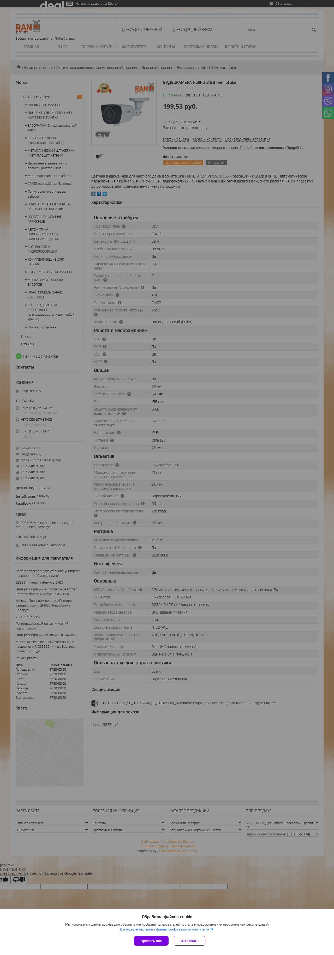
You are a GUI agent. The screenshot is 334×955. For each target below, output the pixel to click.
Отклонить (190, 941)
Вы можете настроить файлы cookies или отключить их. (165, 929)
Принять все (151, 941)
